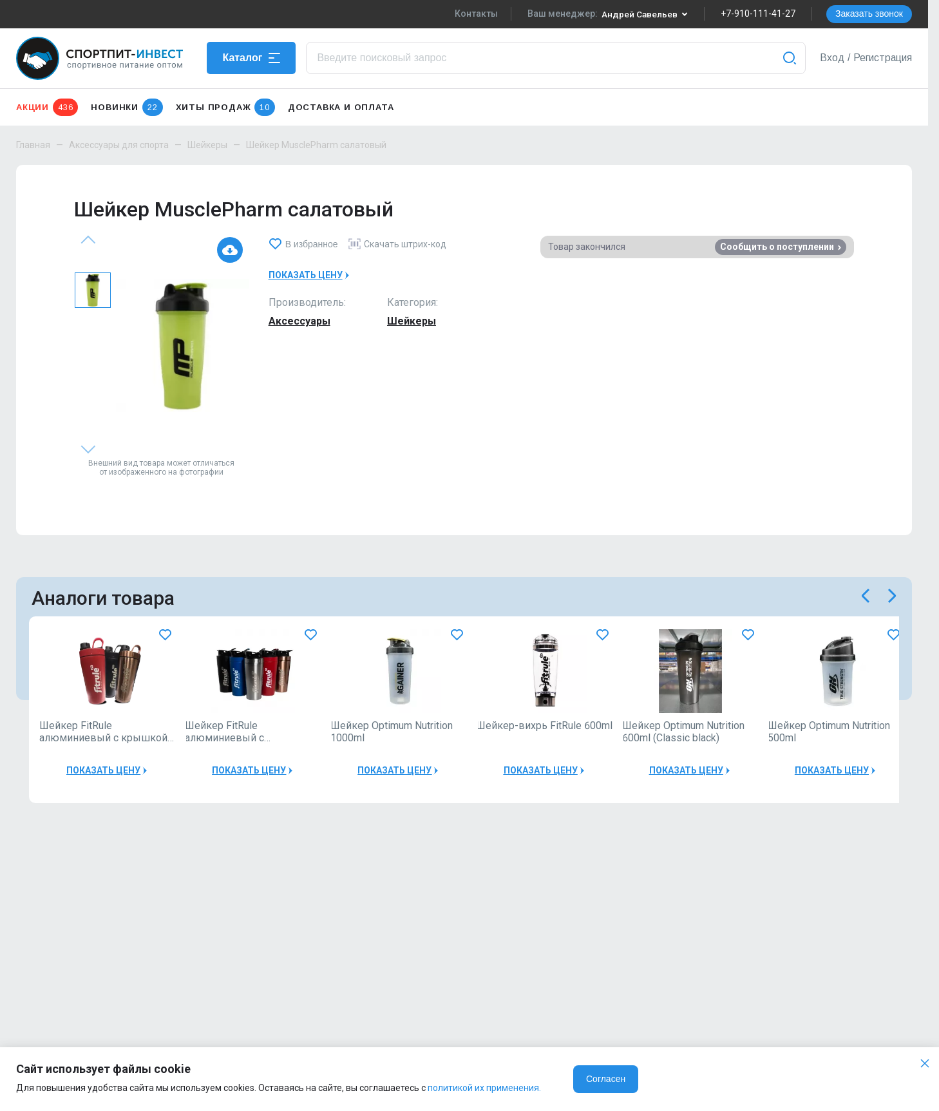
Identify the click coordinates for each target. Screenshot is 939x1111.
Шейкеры (207, 145)
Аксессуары (299, 321)
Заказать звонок (869, 13)
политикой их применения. (484, 1088)
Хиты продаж (225, 107)
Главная (33, 145)
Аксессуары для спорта (119, 145)
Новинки (126, 107)
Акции (47, 107)
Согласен (605, 1079)
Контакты (475, 13)
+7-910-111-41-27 (758, 13)
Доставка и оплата (341, 107)
